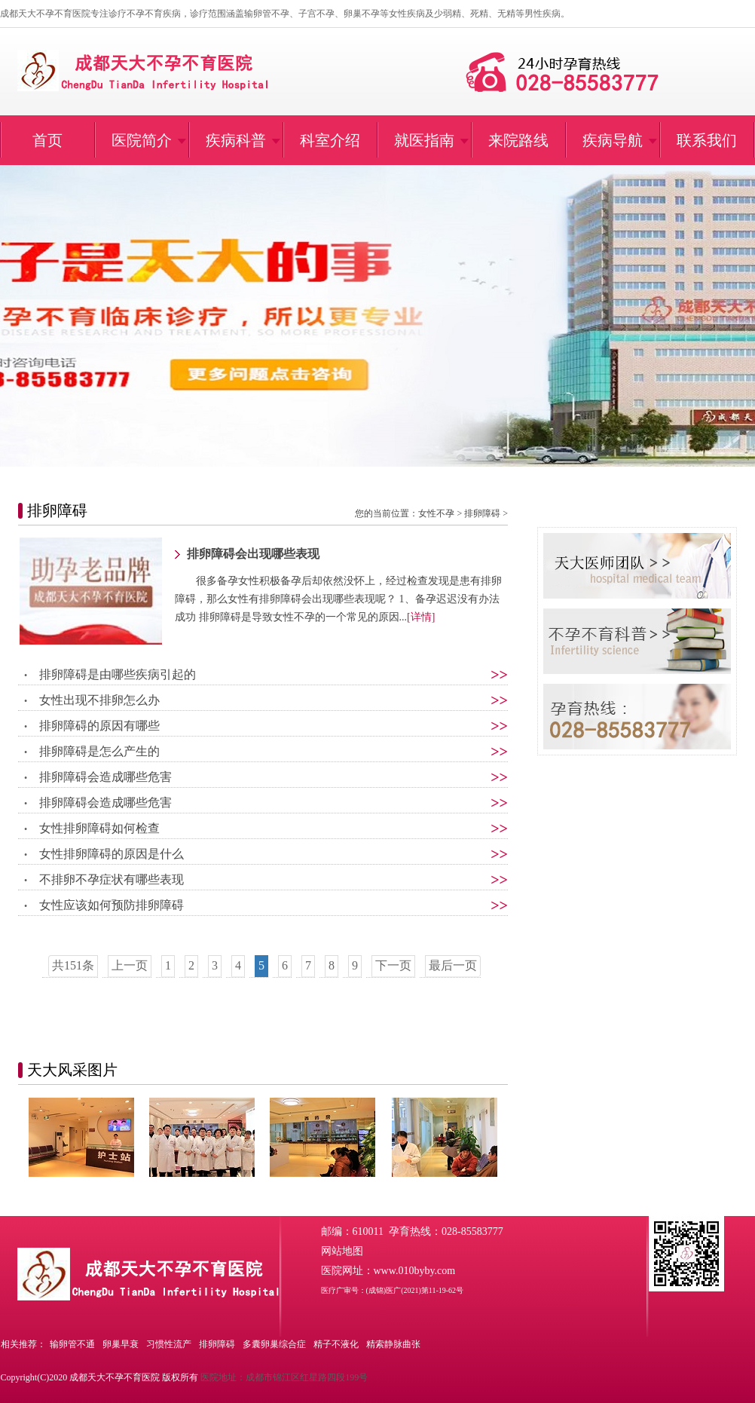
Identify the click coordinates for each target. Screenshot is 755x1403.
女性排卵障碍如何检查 (99, 828)
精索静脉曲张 (393, 1344)
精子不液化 (336, 1344)
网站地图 (342, 1251)
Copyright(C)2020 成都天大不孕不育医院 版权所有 (100, 1377)
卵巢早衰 (120, 1344)
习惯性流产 (168, 1344)
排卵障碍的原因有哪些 (99, 725)
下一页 (393, 965)
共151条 (73, 965)
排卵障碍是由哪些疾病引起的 (117, 674)
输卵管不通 (72, 1344)
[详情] (421, 617)
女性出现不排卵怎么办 (99, 700)
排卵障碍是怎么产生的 (99, 751)
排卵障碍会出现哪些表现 (253, 553)
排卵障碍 (482, 513)
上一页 (130, 965)
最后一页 (453, 965)
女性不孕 (436, 513)
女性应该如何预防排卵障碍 (111, 905)
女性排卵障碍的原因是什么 (111, 853)
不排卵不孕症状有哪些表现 (111, 879)
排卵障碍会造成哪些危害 (105, 776)
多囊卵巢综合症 (274, 1344)
